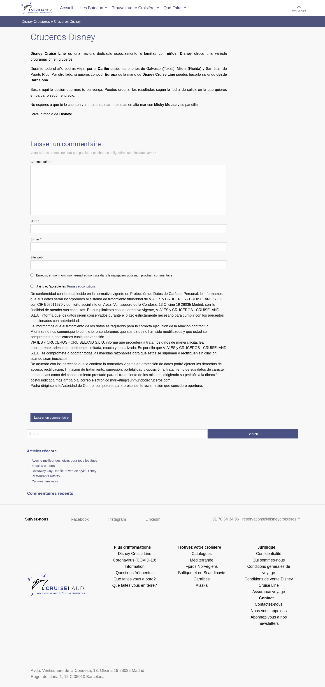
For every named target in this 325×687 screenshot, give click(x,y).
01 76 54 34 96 (226, 519)
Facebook (80, 519)
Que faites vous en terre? (134, 585)
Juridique (266, 547)
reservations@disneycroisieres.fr (271, 519)
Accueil (66, 8)
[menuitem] (66, 7)
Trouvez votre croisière (133, 8)
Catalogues (202, 553)
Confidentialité (268, 553)
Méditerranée (202, 560)
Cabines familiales (45, 481)
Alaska (202, 585)
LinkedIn (153, 519)
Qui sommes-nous (269, 560)
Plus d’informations (132, 547)
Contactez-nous (269, 604)
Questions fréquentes (134, 573)
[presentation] (64, 399)
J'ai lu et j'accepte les (65, 286)
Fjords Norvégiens (202, 566)
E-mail (36, 239)
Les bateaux (91, 8)
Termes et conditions (81, 286)
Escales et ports (43, 466)
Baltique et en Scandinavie (201, 573)
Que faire (173, 8)
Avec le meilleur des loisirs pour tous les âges (64, 460)
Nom (34, 221)
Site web (36, 257)
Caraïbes (202, 579)
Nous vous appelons (269, 611)
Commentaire (40, 162)
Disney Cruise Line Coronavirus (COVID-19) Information (134, 559)
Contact (266, 598)
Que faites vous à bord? (135, 579)
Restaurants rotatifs (46, 476)
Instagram (117, 519)
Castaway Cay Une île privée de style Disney (64, 471)
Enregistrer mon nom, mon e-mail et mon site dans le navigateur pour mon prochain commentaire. (104, 275)
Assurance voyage (268, 591)
